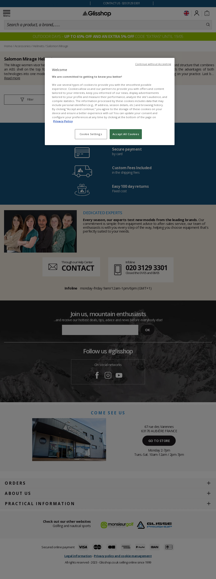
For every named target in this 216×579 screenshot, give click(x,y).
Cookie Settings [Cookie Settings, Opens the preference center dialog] (91, 134)
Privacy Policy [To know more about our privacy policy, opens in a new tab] (63, 121)
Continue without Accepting (153, 64)
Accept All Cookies (126, 134)
